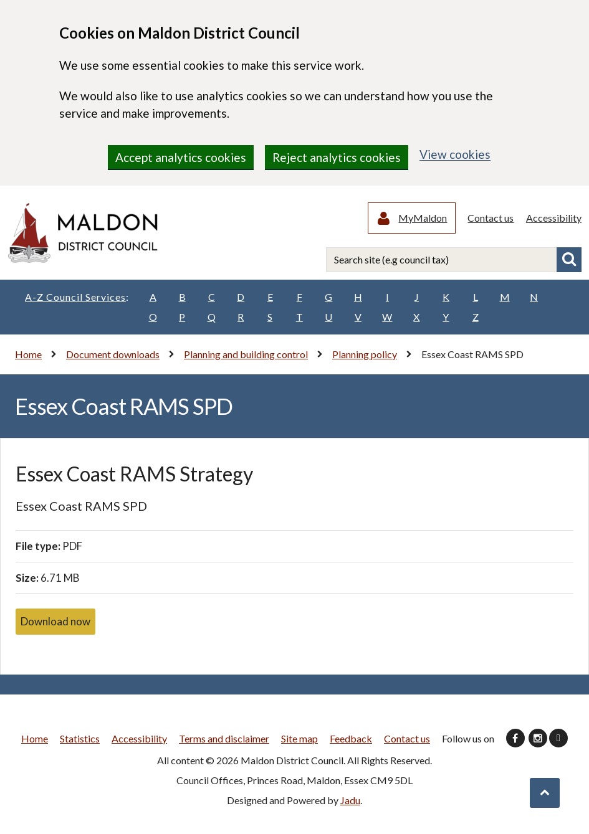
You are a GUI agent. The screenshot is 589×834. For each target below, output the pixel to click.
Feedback (351, 740)
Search (569, 261)
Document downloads (113, 355)
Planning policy (364, 355)
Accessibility (554, 218)
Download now (55, 622)
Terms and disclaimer (224, 740)
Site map (299, 740)
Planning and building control (246, 355)
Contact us (491, 218)
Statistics (80, 740)
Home (28, 355)
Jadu (350, 801)
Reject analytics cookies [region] (336, 157)
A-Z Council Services (77, 298)
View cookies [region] (455, 154)
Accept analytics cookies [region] (180, 157)
